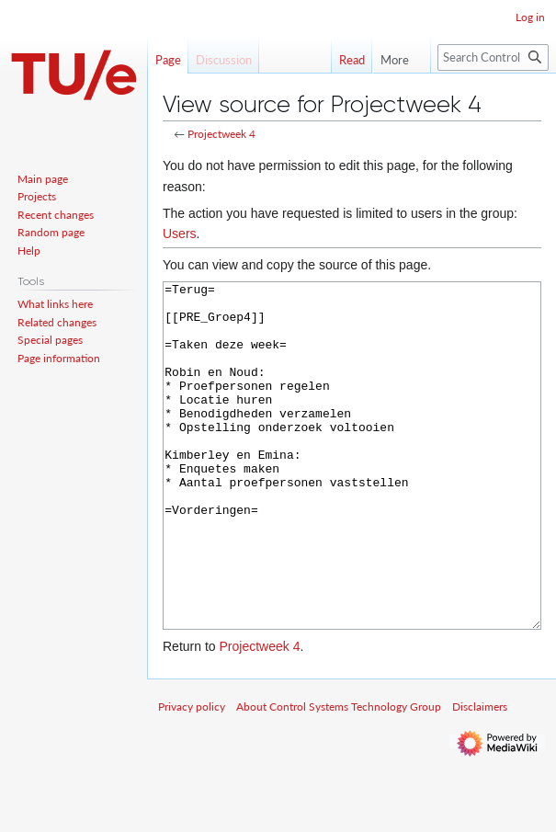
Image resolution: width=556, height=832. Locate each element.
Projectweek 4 (221, 134)
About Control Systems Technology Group (338, 775)
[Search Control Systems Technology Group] (493, 57)
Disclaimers (479, 775)
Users (180, 233)
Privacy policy (191, 775)
